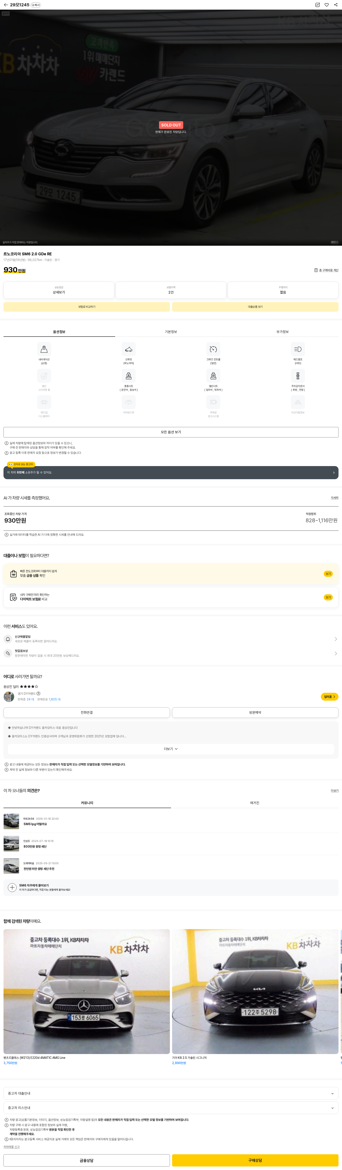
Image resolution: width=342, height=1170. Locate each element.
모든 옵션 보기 (171, 432)
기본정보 (171, 332)
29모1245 (25, 4)
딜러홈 (328, 696)
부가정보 (283, 332)
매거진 (254, 803)
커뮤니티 (87, 803)
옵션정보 (59, 332)
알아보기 (171, 574)
